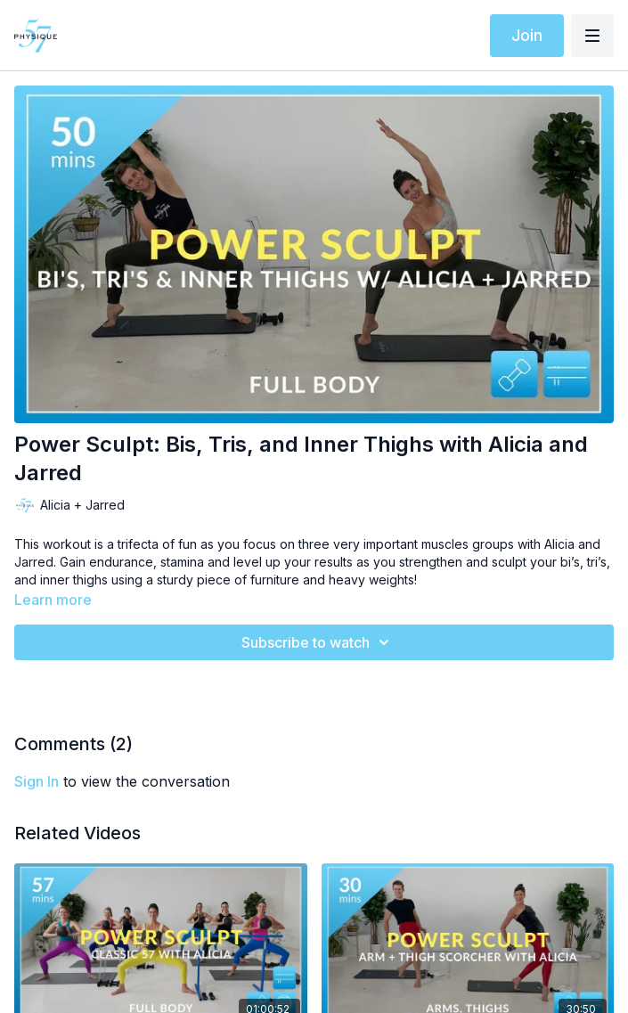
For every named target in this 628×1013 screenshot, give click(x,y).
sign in (36, 781)
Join (526, 35)
